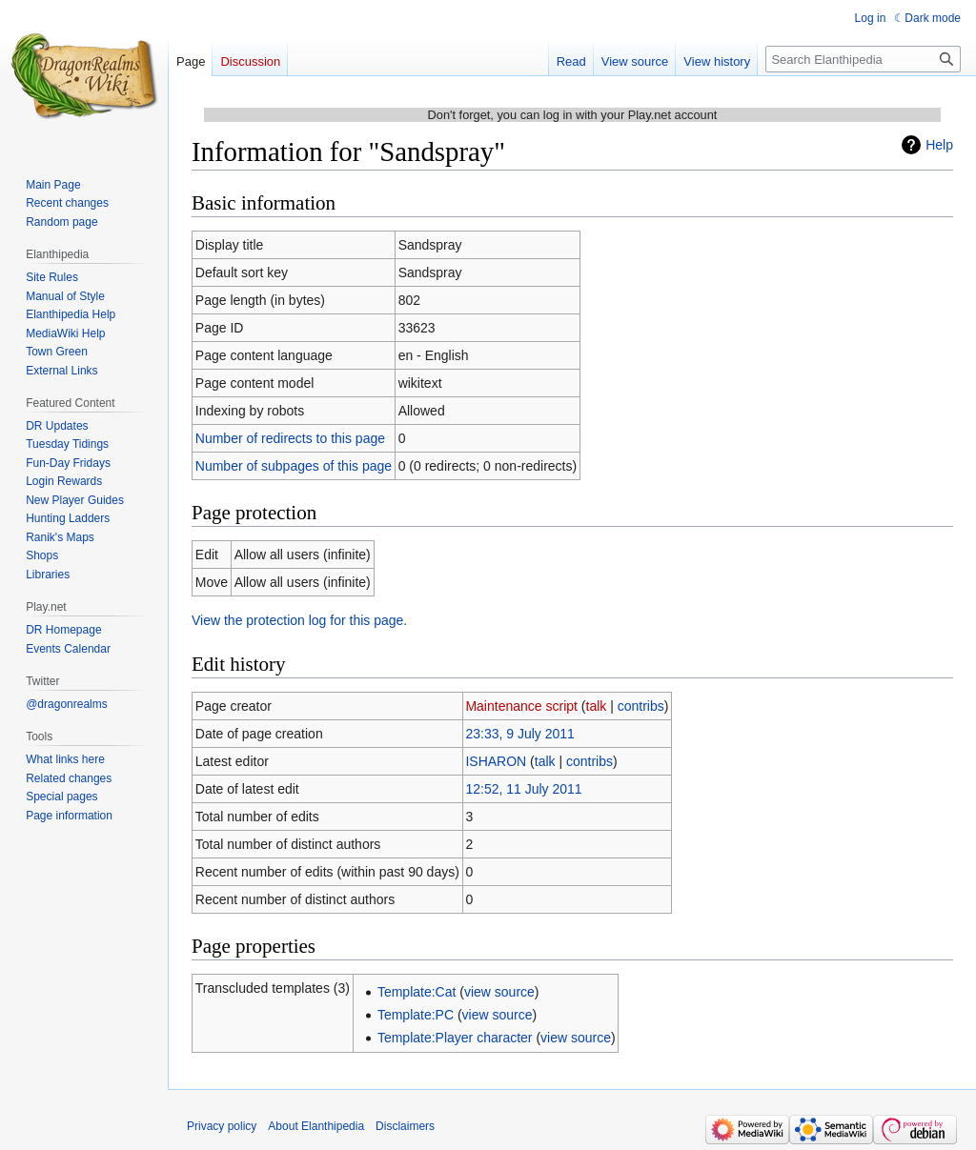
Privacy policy (221, 1126)
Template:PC (415, 1014)
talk (596, 706)
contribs (641, 706)
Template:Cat (416, 991)
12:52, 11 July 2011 (523, 789)
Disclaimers (405, 1126)
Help (939, 144)
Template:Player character (455, 1037)
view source (499, 991)
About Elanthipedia (316, 1126)
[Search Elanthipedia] (863, 59)
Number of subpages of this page (293, 466)
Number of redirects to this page (290, 438)
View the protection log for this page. (299, 620)
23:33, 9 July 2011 (519, 733)
